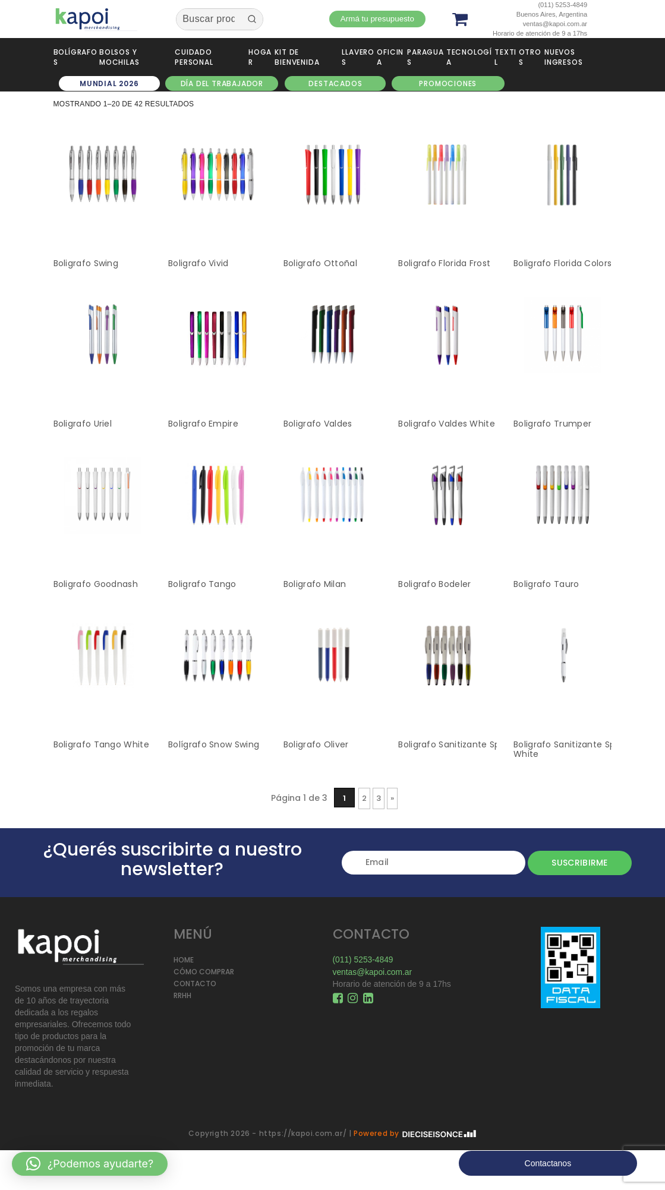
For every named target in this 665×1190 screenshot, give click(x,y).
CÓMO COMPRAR (204, 972)
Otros (530, 57)
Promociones (448, 83)
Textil (505, 57)
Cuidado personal (194, 57)
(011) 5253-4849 (364, 959)
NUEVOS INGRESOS (563, 57)
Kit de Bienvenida (297, 57)
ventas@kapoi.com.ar (373, 971)
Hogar (260, 57)
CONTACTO (195, 983)
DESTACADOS (335, 83)
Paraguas (425, 57)
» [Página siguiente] (392, 798)
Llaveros (358, 57)
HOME (184, 960)
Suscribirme (575, 863)
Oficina (390, 57)
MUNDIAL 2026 (109, 83)
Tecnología (469, 57)
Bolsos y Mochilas (119, 57)
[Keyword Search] (209, 19)
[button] (90, 1164)
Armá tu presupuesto (378, 19)
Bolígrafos (75, 57)
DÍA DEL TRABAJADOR (222, 83)
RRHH (182, 995)
